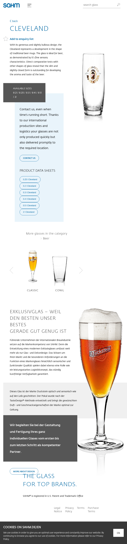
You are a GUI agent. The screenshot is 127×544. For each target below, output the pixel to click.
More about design (24, 471)
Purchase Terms (93, 509)
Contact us (29, 158)
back (15, 21)
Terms (81, 507)
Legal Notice (58, 509)
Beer (46, 238)
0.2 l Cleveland (29, 186)
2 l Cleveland (28, 212)
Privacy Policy (69, 509)
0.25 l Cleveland (30, 179)
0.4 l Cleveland (29, 199)
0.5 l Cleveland (29, 205)
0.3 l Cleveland (29, 192)
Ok (118, 532)
